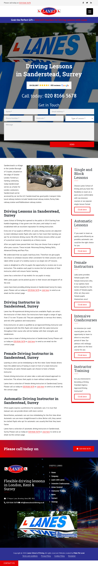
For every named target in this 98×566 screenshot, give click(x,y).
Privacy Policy (46, 556)
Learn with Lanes (57, 480)
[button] (49, 85)
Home (53, 472)
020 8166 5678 (25, 3)
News (53, 494)
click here (45, 290)
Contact (54, 498)
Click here (82, 209)
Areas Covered (56, 487)
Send (72, 144)
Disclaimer (72, 556)
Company (54, 476)
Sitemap (54, 502)
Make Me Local (79, 553)
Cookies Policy (59, 556)
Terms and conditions (30, 556)
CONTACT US (9, 563)
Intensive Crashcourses (60, 483)
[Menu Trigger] (89, 11)
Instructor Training (58, 491)
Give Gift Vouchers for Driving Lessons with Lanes (61, 20)
